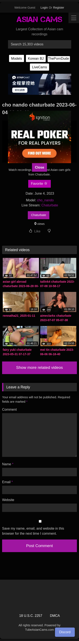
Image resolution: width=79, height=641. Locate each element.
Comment (9, 409)
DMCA (55, 615)
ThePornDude (58, 58)
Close (39, 167)
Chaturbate (50, 205)
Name (7, 464)
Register (58, 7)
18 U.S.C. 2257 (30, 615)
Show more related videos (39, 367)
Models (16, 58)
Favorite (39, 183)
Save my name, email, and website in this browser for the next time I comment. (33, 531)
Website (8, 500)
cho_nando (45, 200)
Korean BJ (36, 58)
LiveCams (39, 67)
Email (7, 482)
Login (44, 7)
